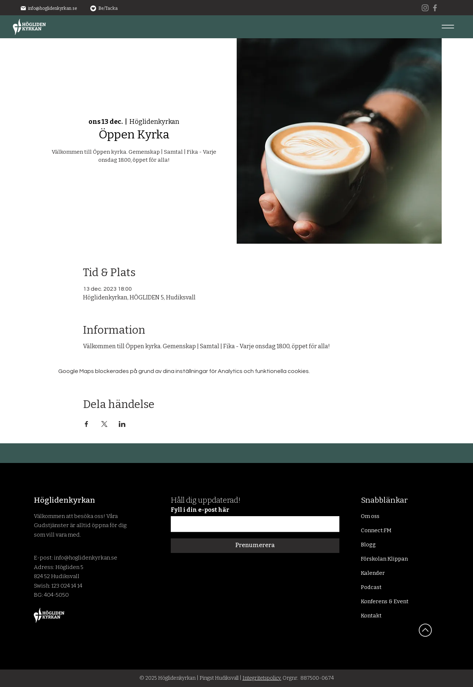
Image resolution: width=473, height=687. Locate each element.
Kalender (373, 573)
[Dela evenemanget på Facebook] (86, 424)
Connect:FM (376, 530)
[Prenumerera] (255, 545)
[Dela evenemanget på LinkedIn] (122, 424)
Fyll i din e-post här (200, 510)
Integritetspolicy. (262, 678)
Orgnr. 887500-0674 (307, 678)
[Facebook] (435, 7)
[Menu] (448, 26)
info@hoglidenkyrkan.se (52, 8)
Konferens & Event (385, 601)
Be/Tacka (108, 8)
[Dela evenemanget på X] (104, 424)
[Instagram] (425, 7)
